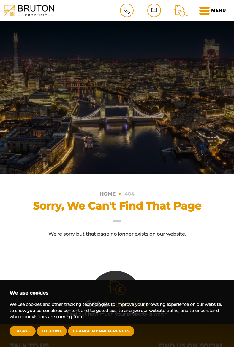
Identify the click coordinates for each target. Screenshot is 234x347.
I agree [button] (22, 331)
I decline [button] (52, 331)
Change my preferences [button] (101, 331)
